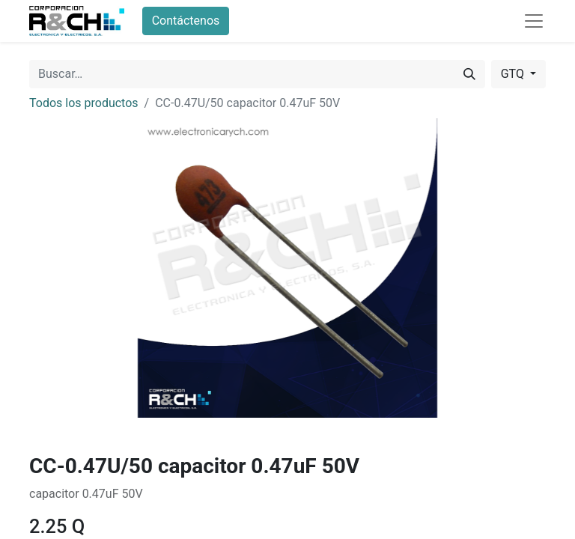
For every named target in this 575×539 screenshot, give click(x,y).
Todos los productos (84, 103)
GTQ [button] (514, 74)
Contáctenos (186, 20)
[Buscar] (469, 74)
